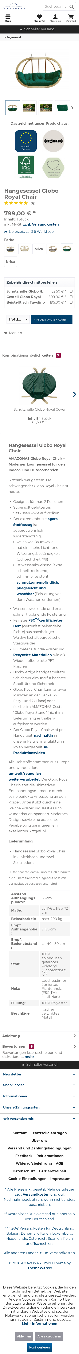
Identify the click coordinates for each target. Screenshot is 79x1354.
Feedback (24, 1156)
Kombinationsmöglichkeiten (31, 355)
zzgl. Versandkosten (41, 224)
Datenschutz (24, 1171)
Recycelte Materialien (32, 655)
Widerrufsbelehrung (34, 1164)
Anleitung (11, 1036)
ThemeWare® (39, 1268)
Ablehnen (24, 1336)
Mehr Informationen (39, 1324)
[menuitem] (8, 18)
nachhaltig (43, 735)
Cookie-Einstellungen (27, 1179)
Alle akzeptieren (49, 1336)
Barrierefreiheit (52, 1171)
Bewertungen (14, 1046)
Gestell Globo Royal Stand (29, 297)
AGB (59, 1164)
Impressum (60, 1179)
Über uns (39, 1141)
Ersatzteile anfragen (49, 1133)
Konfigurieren (39, 1347)
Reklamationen (50, 1156)
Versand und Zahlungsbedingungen (40, 1148)
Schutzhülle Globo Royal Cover (34, 291)
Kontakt (19, 1133)
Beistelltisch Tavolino (26, 302)
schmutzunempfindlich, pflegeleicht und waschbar (38, 588)
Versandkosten (36, 1194)
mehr (29, 1057)
